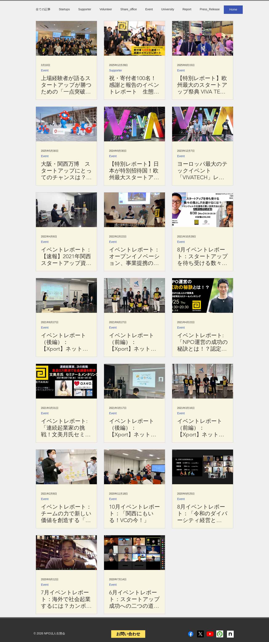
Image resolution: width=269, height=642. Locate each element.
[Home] (233, 9)
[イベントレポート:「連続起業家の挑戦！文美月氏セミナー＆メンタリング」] (66, 381)
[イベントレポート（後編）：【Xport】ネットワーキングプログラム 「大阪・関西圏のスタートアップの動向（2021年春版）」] (66, 295)
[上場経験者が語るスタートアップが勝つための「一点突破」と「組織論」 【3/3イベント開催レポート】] (66, 38)
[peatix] (219, 633)
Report (186, 9)
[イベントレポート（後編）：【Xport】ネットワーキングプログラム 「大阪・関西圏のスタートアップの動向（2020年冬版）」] (134, 381)
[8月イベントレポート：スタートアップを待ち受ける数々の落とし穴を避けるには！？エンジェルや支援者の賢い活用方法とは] (202, 209)
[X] (200, 633)
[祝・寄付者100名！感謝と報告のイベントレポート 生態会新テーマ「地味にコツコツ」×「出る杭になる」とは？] (134, 38)
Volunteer (106, 9)
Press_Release (210, 9)
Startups (64, 9)
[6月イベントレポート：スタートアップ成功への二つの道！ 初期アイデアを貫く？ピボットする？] (134, 552)
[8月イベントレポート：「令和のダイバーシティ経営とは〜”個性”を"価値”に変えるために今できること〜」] (202, 467)
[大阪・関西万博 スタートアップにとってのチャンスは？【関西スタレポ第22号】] (66, 124)
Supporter (84, 9)
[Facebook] (190, 633)
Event (149, 9)
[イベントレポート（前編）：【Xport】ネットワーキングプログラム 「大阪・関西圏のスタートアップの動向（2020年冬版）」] (202, 381)
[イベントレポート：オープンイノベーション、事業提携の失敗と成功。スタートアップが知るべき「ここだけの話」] (134, 209)
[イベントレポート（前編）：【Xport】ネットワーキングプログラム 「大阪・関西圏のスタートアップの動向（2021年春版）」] (134, 295)
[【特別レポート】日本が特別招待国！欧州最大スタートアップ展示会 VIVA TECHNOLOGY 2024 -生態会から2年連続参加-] (134, 124)
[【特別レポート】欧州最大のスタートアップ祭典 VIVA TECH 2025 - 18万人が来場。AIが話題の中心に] (202, 38)
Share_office (128, 9)
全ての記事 (43, 9)
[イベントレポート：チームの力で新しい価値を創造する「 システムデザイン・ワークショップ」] (66, 467)
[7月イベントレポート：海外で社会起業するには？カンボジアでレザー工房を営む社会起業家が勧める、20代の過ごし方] (66, 552)
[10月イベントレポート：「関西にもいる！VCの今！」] (134, 467)
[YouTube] (210, 633)
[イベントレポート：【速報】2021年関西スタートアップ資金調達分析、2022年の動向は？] (66, 209)
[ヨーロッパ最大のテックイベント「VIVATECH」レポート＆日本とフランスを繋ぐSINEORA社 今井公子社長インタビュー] (202, 124)
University (167, 9)
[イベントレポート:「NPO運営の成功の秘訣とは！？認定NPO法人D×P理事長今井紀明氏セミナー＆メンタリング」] (202, 295)
